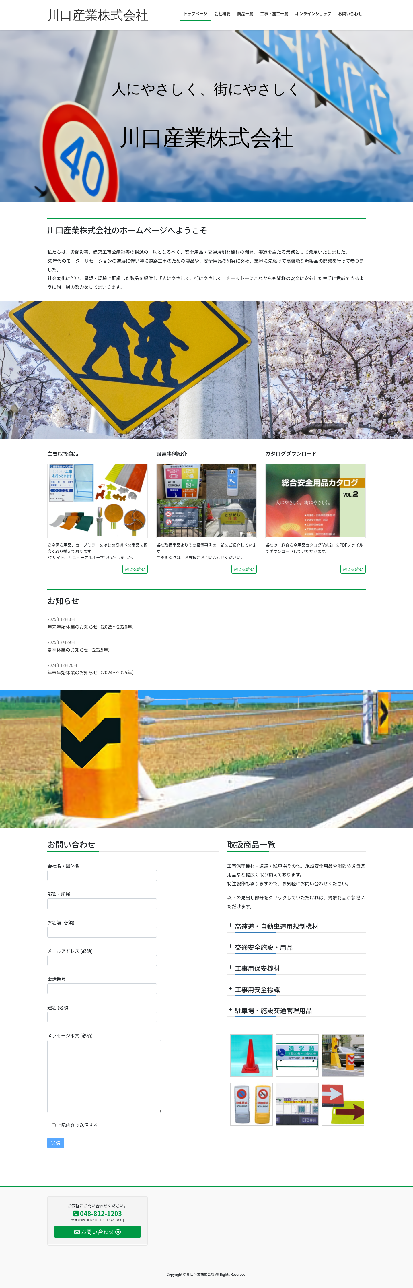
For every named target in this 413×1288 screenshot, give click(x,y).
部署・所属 (102, 899)
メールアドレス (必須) (102, 956)
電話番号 (102, 984)
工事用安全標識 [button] (253, 989)
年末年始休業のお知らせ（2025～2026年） (92, 626)
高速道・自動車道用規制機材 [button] (272, 926)
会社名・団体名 (102, 871)
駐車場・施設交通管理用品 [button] (269, 1010)
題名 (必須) (102, 1013)
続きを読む (135, 569)
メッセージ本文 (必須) (104, 1072)
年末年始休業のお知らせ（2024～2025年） (92, 672)
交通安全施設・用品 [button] (260, 947)
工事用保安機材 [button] (253, 968)
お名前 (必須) (102, 928)
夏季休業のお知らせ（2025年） (79, 649)
